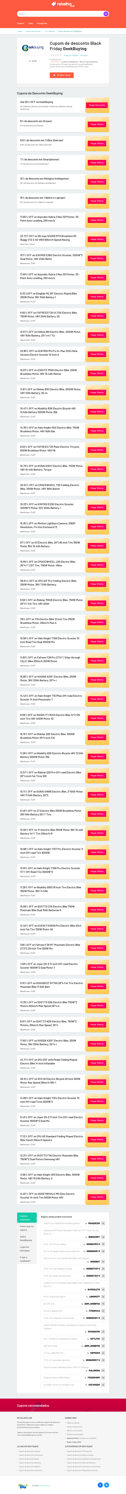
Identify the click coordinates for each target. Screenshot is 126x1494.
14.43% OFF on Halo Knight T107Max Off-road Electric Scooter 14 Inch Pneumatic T (47, 697)
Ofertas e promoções (75, 1430)
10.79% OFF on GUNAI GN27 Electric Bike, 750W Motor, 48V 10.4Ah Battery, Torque (49, 467)
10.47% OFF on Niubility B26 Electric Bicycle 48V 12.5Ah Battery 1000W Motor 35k (49, 410)
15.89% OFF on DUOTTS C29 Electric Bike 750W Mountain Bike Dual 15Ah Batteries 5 (48, 908)
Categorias (42, 23)
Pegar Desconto (97, 105)
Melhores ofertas (73, 1423)
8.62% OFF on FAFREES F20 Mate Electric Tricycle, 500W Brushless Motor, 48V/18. (51, 448)
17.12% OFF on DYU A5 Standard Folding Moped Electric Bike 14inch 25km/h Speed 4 (48, 1138)
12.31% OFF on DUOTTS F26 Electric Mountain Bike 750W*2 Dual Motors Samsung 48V (50, 1157)
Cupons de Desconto (74, 1427)
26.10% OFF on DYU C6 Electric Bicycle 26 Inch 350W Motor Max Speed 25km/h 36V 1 (51, 1080)
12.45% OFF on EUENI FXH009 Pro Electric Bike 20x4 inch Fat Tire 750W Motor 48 (49, 927)
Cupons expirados (25, 1217)
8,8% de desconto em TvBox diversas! (43, 140)
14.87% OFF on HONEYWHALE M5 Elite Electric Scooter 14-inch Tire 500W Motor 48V (48, 1195)
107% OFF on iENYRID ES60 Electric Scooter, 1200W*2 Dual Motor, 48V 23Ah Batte (47, 257)
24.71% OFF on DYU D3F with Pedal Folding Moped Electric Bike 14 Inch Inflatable (50, 1061)
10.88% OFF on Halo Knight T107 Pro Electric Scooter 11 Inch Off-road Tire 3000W (47, 851)
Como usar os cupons (27, 1228)
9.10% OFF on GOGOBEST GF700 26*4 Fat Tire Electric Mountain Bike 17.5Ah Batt (47, 985)
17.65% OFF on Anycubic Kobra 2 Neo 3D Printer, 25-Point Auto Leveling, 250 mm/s (51, 218)
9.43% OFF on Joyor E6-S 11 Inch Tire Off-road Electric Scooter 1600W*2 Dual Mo (48, 1119)
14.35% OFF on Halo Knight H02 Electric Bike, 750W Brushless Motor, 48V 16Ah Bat (51, 429)
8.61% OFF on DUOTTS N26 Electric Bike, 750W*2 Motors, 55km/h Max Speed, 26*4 (49, 1023)
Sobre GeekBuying (26, 1238)
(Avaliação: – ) (76, 55)
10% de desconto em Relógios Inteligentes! (46, 178)
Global (33, 61)
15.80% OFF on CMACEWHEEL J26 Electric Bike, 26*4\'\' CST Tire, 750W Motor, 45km (49, 563)
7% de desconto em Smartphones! (41, 159)
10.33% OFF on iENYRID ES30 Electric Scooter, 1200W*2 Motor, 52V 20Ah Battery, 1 (48, 506)
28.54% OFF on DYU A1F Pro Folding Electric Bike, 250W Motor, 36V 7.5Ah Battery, (50, 582)
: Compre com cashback (81, 1438)
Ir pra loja (63, 75)
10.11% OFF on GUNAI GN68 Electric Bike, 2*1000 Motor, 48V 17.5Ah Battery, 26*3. (49, 793)
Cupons (20, 23)
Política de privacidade (75, 1434)
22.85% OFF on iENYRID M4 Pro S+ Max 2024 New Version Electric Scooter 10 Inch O (50, 353)
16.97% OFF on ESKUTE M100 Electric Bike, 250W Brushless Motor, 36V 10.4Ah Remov (49, 372)
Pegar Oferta (97, 124)
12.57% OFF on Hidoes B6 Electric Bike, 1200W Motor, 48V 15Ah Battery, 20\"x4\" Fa (48, 333)
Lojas (30, 23)
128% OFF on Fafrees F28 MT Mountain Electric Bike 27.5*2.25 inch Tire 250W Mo (52, 946)
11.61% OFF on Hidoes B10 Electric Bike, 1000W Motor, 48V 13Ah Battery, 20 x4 (47, 391)
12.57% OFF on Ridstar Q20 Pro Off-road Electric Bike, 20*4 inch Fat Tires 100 (49, 774)
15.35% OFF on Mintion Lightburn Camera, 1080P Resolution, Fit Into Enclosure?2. (49, 525)
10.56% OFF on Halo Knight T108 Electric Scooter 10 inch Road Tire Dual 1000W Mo (51, 640)
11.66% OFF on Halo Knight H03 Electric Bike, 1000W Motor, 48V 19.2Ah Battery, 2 (51, 1176)
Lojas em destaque (25, 1248)
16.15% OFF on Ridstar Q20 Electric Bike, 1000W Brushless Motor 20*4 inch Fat (48, 736)
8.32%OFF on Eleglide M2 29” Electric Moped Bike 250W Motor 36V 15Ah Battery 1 (50, 295)
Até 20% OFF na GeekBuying (37, 102)
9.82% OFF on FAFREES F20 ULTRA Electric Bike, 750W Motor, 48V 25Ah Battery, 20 (50, 314)
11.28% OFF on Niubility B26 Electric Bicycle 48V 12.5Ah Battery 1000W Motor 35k (49, 755)
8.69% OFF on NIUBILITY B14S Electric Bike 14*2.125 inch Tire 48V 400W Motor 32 (51, 717)
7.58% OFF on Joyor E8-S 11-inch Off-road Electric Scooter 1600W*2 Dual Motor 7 (50, 966)
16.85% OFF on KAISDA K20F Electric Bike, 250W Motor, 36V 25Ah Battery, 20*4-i (49, 678)
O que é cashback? (25, 1259)
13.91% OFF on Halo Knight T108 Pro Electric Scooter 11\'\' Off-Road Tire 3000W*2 (46, 870)
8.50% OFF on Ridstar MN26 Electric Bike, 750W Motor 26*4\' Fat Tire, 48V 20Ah (49, 602)
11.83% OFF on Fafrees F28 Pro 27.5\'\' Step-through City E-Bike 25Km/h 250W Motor (47, 659)
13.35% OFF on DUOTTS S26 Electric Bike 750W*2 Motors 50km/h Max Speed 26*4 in (50, 1004)
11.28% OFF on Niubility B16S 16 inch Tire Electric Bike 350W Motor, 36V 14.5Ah (49, 889)
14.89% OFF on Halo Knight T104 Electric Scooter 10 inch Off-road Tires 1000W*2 (51, 1100)
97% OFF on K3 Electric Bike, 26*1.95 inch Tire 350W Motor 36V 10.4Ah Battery (51, 544)
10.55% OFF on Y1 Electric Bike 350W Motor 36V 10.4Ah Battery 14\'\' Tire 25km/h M (48, 831)
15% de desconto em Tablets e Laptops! (44, 197)
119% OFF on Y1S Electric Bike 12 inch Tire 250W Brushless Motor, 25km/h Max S (48, 621)
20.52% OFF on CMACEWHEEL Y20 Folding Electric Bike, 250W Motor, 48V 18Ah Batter (51, 487)
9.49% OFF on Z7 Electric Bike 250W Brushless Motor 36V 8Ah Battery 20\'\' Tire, (48, 812)
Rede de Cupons (44, 1486)
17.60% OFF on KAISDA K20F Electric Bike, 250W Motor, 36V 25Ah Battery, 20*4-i (49, 1042)
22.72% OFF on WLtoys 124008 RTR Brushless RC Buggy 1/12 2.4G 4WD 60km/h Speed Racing (50, 238)
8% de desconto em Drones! (37, 121)
